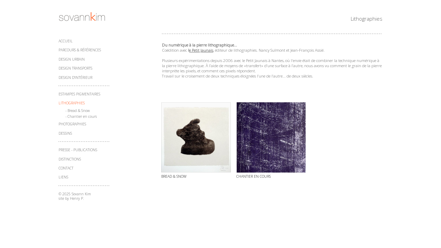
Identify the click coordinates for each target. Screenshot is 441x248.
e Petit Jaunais (201, 50)
